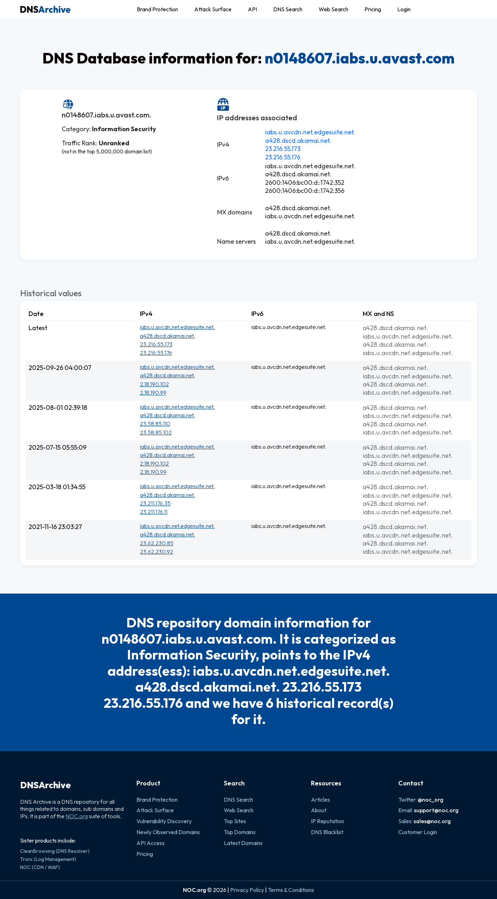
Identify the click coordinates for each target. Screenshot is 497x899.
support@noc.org (436, 810)
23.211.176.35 (155, 503)
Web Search (333, 9)
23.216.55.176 (282, 157)
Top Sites (235, 821)
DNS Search (287, 9)
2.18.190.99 (153, 392)
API (252, 9)
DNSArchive (45, 785)
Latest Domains (243, 842)
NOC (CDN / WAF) (40, 867)
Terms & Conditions (291, 889)
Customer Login (417, 832)
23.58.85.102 (156, 432)
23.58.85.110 (155, 423)
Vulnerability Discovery (164, 821)
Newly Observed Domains (168, 832)
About (318, 810)
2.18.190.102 (154, 384)
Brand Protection (157, 9)
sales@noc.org (432, 821)
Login (404, 9)
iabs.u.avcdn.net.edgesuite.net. (310, 132)
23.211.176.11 (153, 511)
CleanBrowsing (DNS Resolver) (55, 851)
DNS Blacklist (327, 832)
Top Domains (240, 832)
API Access (150, 842)
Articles (320, 799)
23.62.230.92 (156, 551)
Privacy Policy (247, 889)
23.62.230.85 (156, 543)
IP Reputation (327, 821)
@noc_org (430, 799)
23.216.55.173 (282, 149)
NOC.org (77, 816)
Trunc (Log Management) (48, 859)
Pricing (372, 9)
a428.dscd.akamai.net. (298, 140)
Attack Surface (213, 9)
